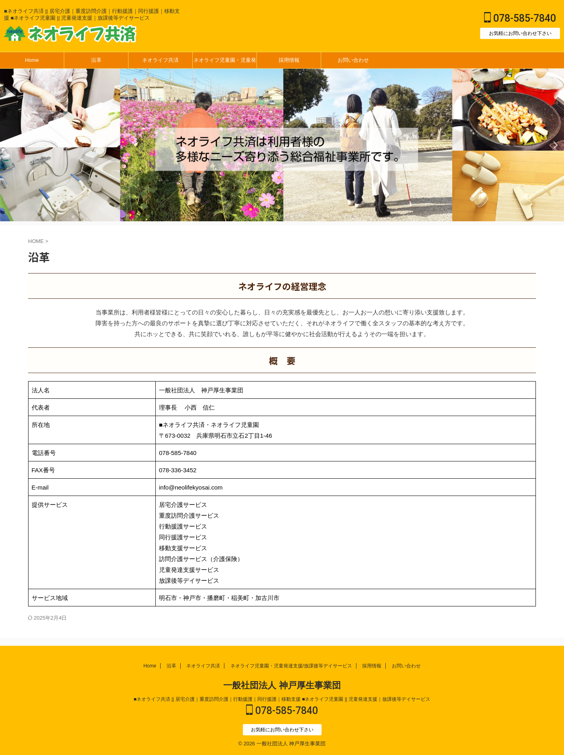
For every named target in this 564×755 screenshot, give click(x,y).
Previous (556, 144)
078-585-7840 (520, 18)
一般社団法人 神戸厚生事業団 (281, 685)
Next (7, 144)
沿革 (96, 60)
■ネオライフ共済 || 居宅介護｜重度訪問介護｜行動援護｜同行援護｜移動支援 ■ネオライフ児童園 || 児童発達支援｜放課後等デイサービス (282, 699)
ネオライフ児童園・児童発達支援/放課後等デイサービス (224, 62)
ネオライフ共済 (160, 60)
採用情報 (289, 60)
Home (32, 60)
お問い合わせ (353, 60)
